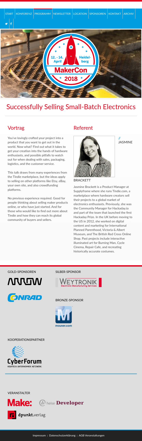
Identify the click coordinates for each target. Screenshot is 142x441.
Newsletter (62, 13)
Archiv (128, 13)
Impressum (39, 435)
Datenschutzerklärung (62, 435)
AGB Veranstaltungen (91, 435)
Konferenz (23, 13)
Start (9, 13)
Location (80, 13)
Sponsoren (97, 13)
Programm (42, 13)
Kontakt (114, 13)
